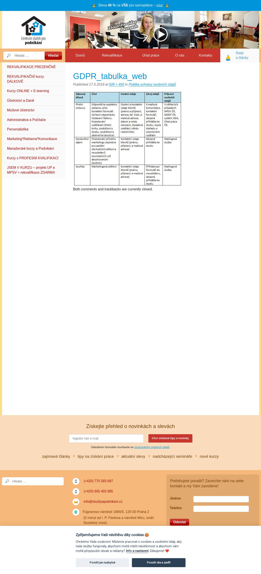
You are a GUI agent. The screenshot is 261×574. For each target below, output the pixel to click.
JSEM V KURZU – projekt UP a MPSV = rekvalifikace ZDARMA (31, 170)
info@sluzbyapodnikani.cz (103, 501)
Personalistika (18, 129)
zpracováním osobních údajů (151, 447)
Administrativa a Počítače (26, 120)
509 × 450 (117, 84)
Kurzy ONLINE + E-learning (28, 91)
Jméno (175, 498)
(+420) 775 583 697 (99, 481)
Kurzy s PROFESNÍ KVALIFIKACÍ (33, 158)
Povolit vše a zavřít (158, 562)
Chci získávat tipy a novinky (170, 438)
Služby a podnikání (33, 30)
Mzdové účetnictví (21, 110)
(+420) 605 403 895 (99, 491)
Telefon (176, 508)
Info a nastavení (137, 551)
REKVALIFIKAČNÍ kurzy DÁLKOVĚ (25, 79)
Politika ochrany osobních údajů (153, 84)
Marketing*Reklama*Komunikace (32, 139)
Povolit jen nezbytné (102, 562)
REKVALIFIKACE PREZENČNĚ (31, 67)
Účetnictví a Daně (20, 100)
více (159, 5)
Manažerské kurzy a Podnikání (30, 148)
